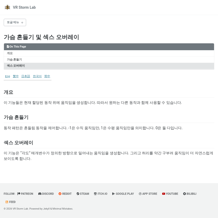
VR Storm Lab (24, 7)
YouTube (170, 194)
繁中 (16, 76)
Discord (46, 194)
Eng (7, 76)
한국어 (37, 76)
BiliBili (190, 194)
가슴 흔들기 (14, 59)
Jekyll (46, 208)
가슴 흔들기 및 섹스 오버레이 (41, 37)
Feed (10, 202)
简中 (47, 76)
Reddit (65, 194)
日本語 (25, 76)
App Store (148, 194)
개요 (10, 53)
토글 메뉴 (13, 22)
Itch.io (100, 194)
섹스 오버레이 (16, 65)
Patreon (25, 194)
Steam (83, 194)
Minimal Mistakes (63, 208)
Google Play (123, 194)
